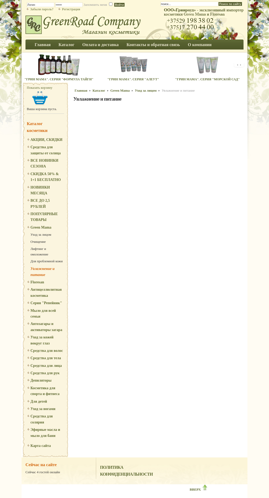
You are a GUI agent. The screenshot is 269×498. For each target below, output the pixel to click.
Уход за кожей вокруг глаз (42, 340)
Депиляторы (40, 380)
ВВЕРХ (199, 489)
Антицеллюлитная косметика (46, 292)
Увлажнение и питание (42, 272)
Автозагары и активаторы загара (46, 327)
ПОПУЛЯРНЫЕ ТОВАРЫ (44, 217)
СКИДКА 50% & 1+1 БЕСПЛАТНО (45, 177)
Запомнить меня (95, 5)
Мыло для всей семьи (43, 313)
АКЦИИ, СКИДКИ (46, 140)
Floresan (37, 282)
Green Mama (40, 227)
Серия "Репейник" (46, 303)
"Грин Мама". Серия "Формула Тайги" (59, 79)
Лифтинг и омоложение (39, 251)
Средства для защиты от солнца (45, 150)
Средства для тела (45, 358)
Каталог (98, 90)
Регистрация (71, 9)
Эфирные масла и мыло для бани (45, 432)
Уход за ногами (42, 409)
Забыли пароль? (41, 9)
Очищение (38, 242)
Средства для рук (45, 373)
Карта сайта (40, 446)
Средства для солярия (41, 419)
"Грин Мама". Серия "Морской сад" (207, 79)
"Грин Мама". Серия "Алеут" (133, 79)
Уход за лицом (40, 234)
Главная (81, 90)
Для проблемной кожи (46, 261)
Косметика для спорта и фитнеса (44, 391)
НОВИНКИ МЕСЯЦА (40, 190)
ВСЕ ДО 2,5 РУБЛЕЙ (40, 203)
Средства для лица (46, 366)
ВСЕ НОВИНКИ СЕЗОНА (44, 163)
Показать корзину (40, 88)
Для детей (38, 401)
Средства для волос (46, 351)
